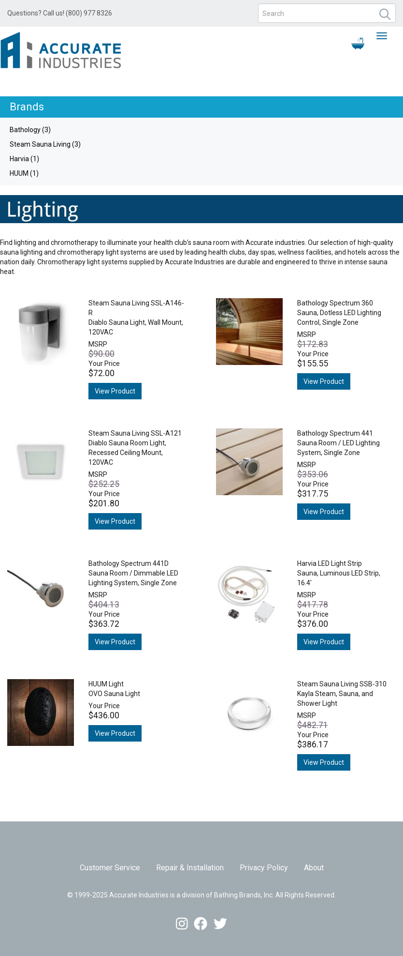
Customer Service (110, 867)
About (314, 867)
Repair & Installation (190, 867)
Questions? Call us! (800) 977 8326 (59, 13)
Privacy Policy (264, 867)
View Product (115, 391)
